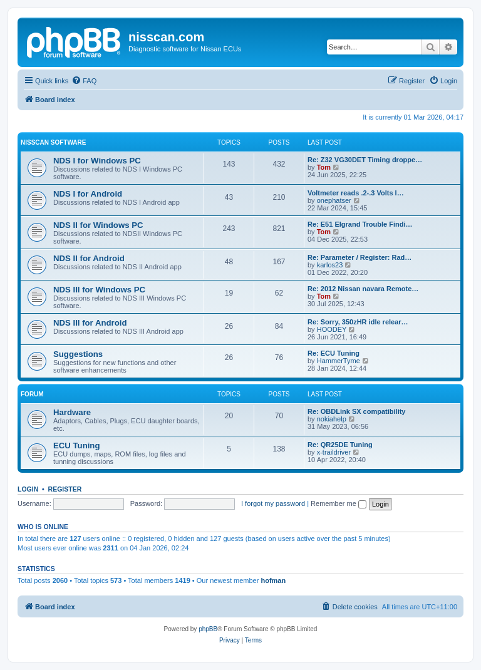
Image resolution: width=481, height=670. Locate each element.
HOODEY (332, 329)
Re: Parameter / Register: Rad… (359, 257)
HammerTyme (338, 360)
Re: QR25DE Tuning (340, 444)
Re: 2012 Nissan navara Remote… (363, 288)
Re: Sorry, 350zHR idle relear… (358, 322)
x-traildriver (334, 452)
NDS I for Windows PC (97, 160)
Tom (324, 167)
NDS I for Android (87, 193)
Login (28, 489)
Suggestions (78, 354)
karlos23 (330, 265)
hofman (273, 580)
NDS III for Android (90, 322)
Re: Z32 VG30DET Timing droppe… (365, 159)
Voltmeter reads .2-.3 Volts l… (356, 193)
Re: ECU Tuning (333, 353)
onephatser (334, 200)
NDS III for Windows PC (99, 289)
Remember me (338, 503)
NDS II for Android (89, 258)
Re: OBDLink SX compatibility (356, 411)
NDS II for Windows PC (98, 225)
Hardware (72, 412)
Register (65, 489)
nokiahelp (331, 419)
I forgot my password (273, 503)
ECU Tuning (76, 445)
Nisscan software (53, 142)
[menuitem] (83, 80)
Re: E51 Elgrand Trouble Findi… (360, 224)
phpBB (208, 629)
